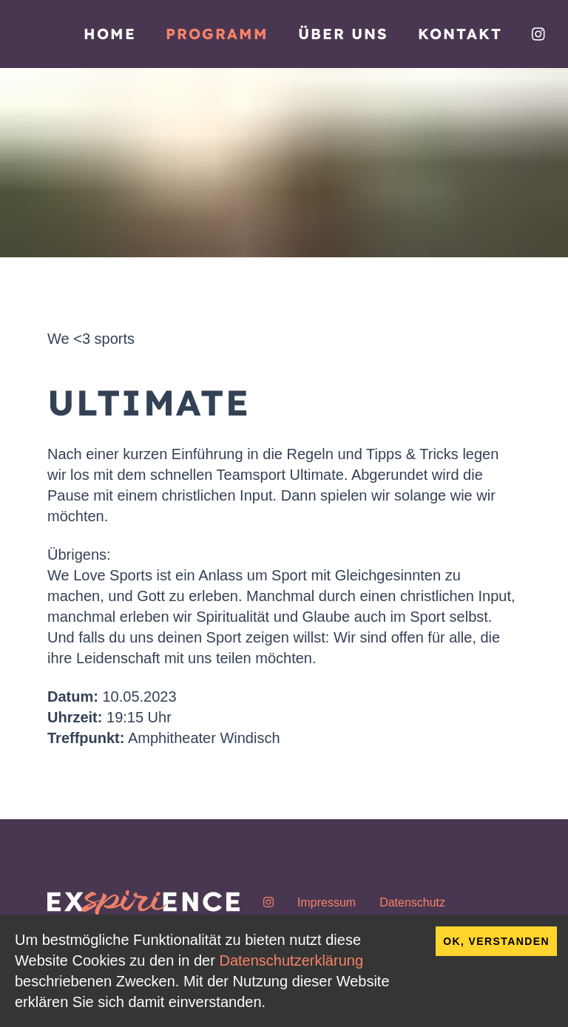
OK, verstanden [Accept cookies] (496, 941)
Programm (217, 33)
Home (110, 33)
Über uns (343, 33)
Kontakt (460, 33)
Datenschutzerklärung (291, 960)
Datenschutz (412, 902)
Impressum (326, 902)
